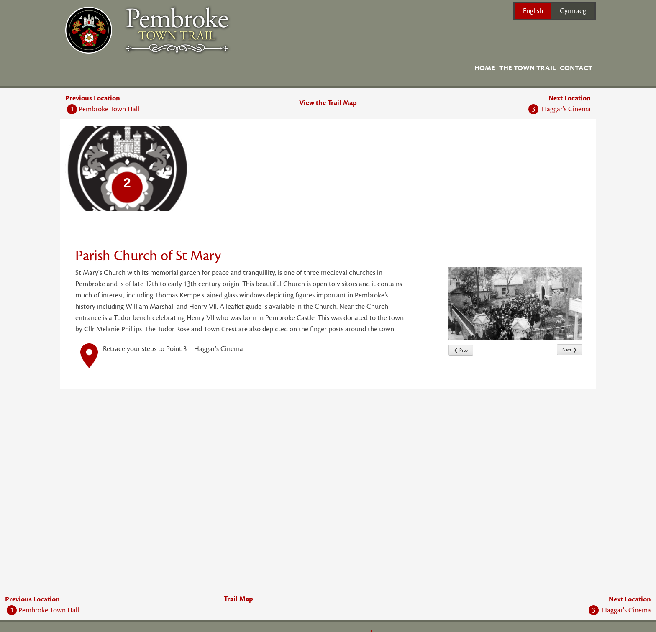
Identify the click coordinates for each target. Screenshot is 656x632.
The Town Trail (527, 68)
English (533, 10)
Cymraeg (573, 10)
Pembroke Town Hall (103, 109)
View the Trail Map (328, 102)
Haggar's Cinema (559, 109)
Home (484, 68)
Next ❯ (569, 350)
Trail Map (238, 599)
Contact (576, 68)
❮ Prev (461, 350)
